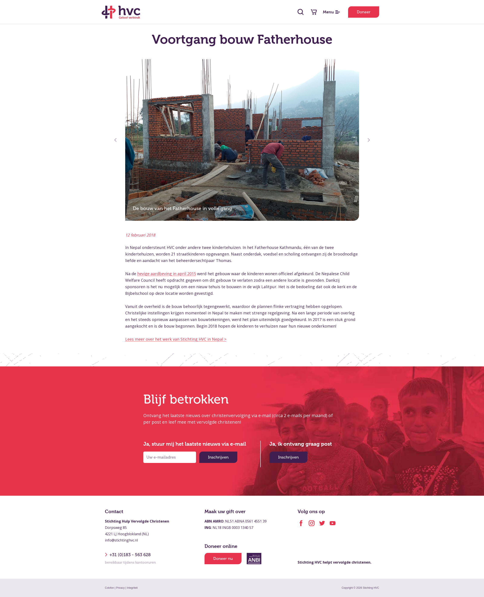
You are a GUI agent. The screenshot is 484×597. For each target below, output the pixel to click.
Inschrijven (218, 457)
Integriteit (132, 587)
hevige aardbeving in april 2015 (166, 273)
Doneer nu (223, 558)
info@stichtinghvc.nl (121, 540)
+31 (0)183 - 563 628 (128, 554)
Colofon (109, 587)
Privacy (120, 587)
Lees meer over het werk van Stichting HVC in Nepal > (175, 339)
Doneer (363, 12)
